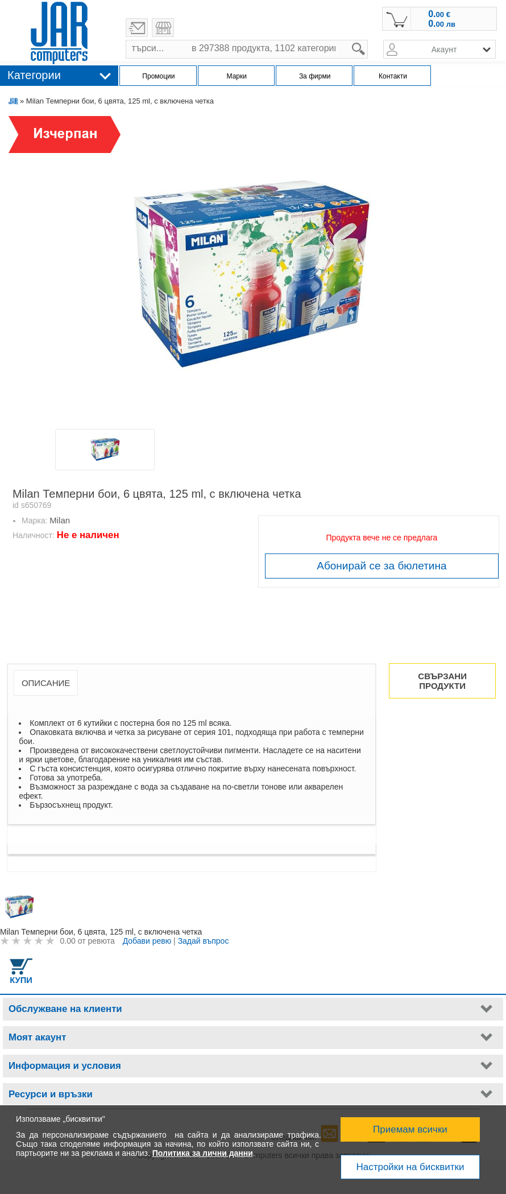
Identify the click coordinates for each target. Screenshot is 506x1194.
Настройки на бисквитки (410, 1167)
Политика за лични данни (202, 1153)
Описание (46, 683)
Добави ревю (147, 940)
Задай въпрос (203, 940)
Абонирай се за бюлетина (381, 566)
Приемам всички (410, 1129)
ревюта (101, 940)
